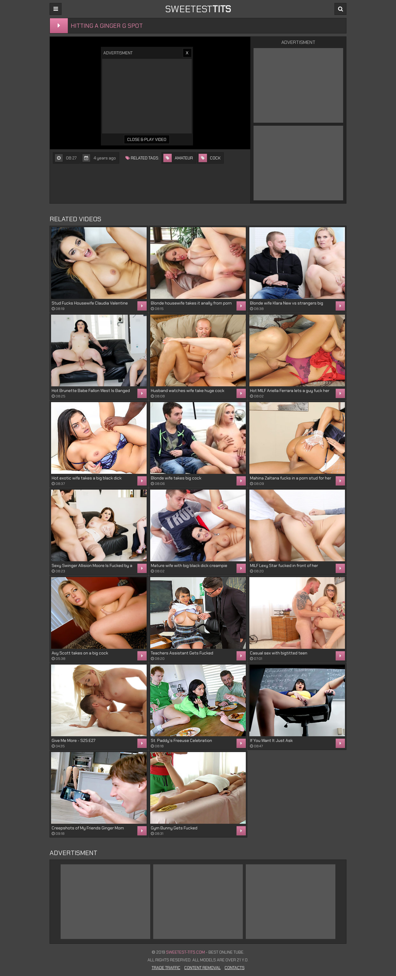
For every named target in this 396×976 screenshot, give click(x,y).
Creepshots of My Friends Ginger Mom (88, 828)
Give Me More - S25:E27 (73, 740)
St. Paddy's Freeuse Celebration (181, 740)
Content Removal (202, 967)
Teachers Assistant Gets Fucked (182, 653)
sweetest (198, 9)
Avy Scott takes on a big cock (80, 653)
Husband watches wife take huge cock (187, 390)
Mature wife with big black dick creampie (189, 565)
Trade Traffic (166, 967)
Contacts (235, 967)
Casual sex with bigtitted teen (278, 653)
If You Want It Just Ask (271, 740)
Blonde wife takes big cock (176, 478)
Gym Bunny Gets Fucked (174, 828)
